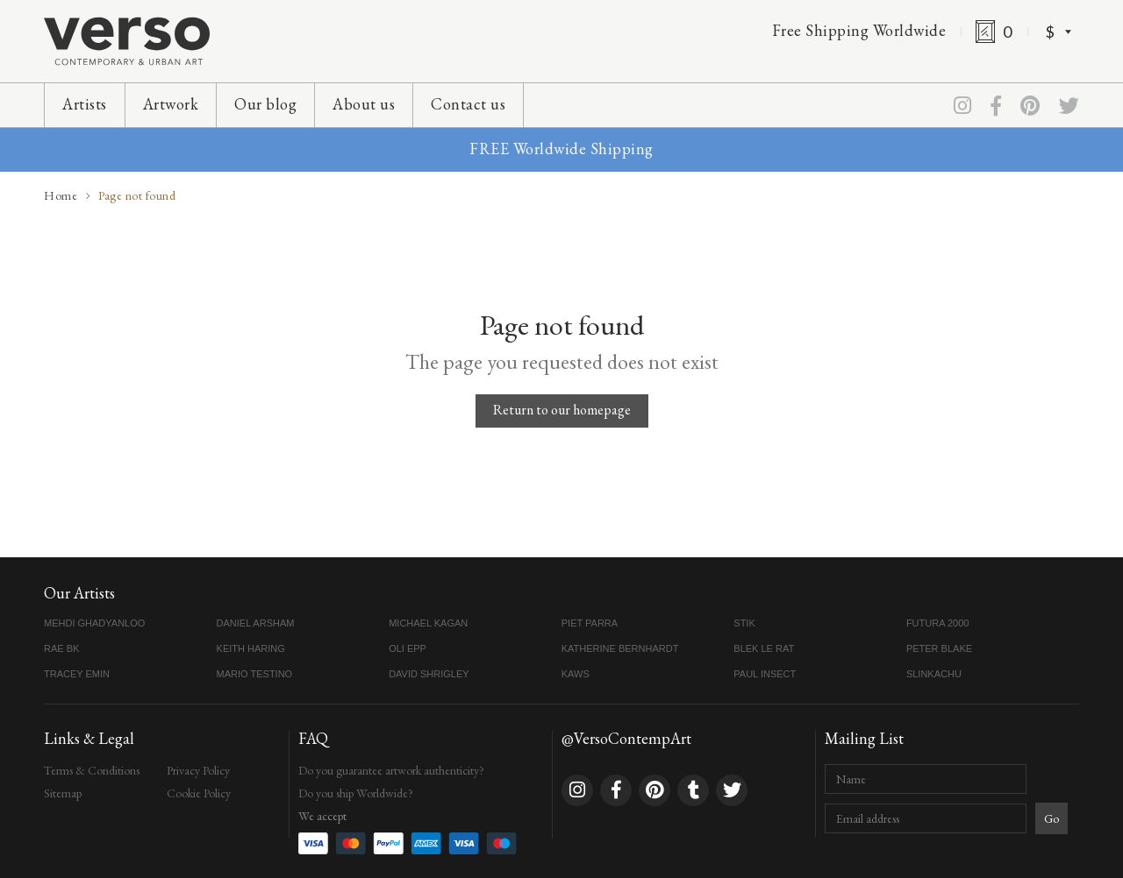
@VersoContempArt (626, 738)
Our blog (265, 104)
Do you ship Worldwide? (355, 793)
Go (1051, 818)
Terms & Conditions (91, 770)
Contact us (468, 104)
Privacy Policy (198, 770)
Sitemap (63, 793)
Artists (84, 104)
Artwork (171, 104)
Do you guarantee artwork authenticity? (391, 770)
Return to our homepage (562, 409)
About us (364, 104)
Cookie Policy (199, 793)
